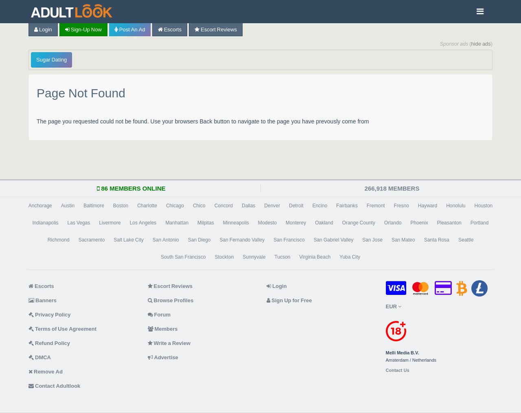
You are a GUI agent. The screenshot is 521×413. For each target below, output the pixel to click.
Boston (120, 205)
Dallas (248, 205)
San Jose (372, 239)
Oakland (324, 222)
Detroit (296, 205)
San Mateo (403, 239)
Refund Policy (49, 343)
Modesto (267, 222)
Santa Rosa (436, 239)
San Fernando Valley (242, 239)
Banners (42, 300)
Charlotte (147, 205)
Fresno (401, 205)
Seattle (465, 239)
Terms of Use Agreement (62, 329)
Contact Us (397, 370)
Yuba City (349, 257)
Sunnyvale (254, 257)
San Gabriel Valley (333, 239)
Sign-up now (83, 29)
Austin (67, 205)
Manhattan (176, 222)
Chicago (175, 205)
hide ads (481, 43)
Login (43, 29)
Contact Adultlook (54, 386)
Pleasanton (449, 222)
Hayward (427, 205)
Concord (224, 205)
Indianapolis (46, 222)
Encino (319, 205)
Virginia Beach (315, 257)
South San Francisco (183, 257)
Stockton (224, 257)
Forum (159, 314)
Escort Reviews (216, 29)
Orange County (358, 222)
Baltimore (93, 205)
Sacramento (92, 239)
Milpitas (205, 222)
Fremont (376, 205)
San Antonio (166, 239)
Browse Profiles (171, 300)
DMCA (39, 357)
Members (163, 329)
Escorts (170, 29)
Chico (199, 205)
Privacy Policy (49, 314)
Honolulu (455, 205)
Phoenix (419, 222)
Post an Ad (129, 29)
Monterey (296, 222)
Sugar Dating (51, 59)
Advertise (163, 357)
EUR (393, 306)
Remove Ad (45, 371)
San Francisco (289, 239)
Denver (272, 205)
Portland (480, 222)
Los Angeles (143, 222)
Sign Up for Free (289, 300)
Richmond (59, 239)
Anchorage (40, 205)
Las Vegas (79, 222)
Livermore (109, 222)
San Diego (199, 239)
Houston (484, 205)
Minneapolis (236, 222)
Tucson (282, 257)
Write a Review (169, 343)
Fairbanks (347, 205)
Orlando (393, 222)
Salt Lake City (128, 239)
